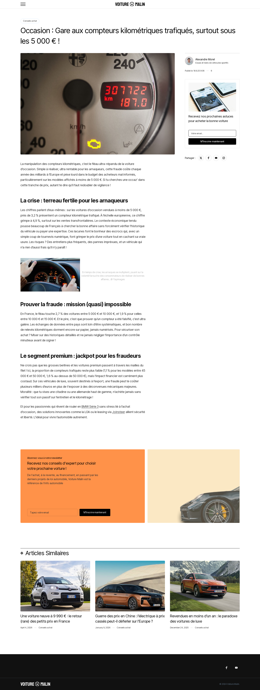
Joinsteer (118, 412)
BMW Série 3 (90, 406)
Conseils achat (30, 21)
